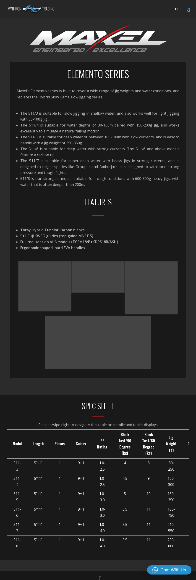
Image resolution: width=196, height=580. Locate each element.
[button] (169, 570)
